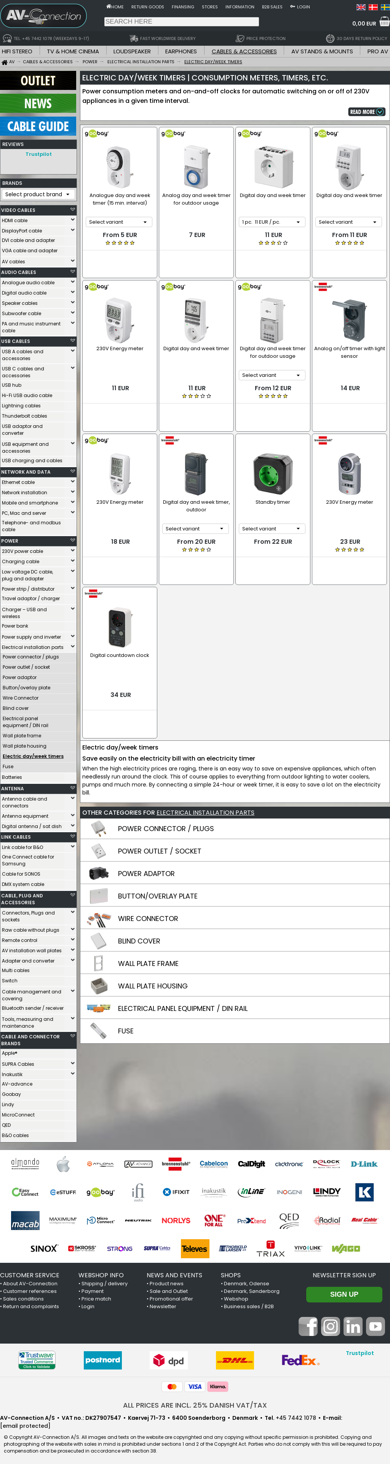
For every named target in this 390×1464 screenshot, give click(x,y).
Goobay (11, 1092)
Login (303, 7)
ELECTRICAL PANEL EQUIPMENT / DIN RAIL (183, 957)
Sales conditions (23, 1297)
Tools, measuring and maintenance (27, 1020)
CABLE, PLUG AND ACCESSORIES (22, 897)
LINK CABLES (16, 835)
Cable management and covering (31, 993)
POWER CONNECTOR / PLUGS (166, 777)
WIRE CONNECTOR (148, 867)
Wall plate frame (22, 733)
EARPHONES (181, 51)
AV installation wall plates (32, 948)
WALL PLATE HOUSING (153, 935)
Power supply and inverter (31, 635)
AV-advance (17, 1082)
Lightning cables (21, 403)
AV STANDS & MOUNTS (322, 51)
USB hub (11, 383)
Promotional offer (171, 1297)
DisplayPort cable (22, 229)
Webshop (236, 1297)
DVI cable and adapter (28, 238)
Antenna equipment (25, 814)
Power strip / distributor (28, 587)
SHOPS (231, 1273)
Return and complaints (31, 1304)
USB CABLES (15, 339)
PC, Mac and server (24, 511)
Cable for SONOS (21, 872)
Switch (10, 978)
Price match (96, 1297)
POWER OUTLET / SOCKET (159, 800)
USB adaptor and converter (22, 427)
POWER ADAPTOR (146, 822)
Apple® (10, 1051)
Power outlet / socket (26, 665)
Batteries (12, 775)
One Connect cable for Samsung (28, 858)
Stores (210, 7)
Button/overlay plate (26, 685)
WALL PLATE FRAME (148, 912)
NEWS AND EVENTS (174, 1273)
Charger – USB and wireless (24, 611)
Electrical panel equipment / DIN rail (25, 720)
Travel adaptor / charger (31, 596)
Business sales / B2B (249, 1304)
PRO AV (378, 51)
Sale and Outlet (169, 1289)
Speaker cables (20, 301)
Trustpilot (39, 154)
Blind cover (16, 706)
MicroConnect (18, 1113)
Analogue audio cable (28, 280)
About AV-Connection (30, 1281)
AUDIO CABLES (18, 270)
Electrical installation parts (33, 645)
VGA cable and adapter (30, 248)
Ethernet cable (18, 480)
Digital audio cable (24, 291)
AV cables (13, 259)
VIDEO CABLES (18, 208)
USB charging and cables (32, 458)
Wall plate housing (24, 744)
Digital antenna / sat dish (32, 824)
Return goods (147, 7)
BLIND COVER (139, 890)
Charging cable (20, 559)
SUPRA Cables (18, 1062)
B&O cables (15, 1133)
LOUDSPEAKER (132, 51)
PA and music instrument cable (31, 325)
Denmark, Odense (246, 1281)
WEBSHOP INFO (101, 1273)
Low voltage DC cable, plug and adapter (27, 573)
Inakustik (12, 1072)
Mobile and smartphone (30, 501)
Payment (93, 1289)
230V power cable (22, 549)
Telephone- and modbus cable (31, 524)
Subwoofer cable (21, 311)
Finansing (183, 7)
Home (117, 7)
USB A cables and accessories (22, 353)
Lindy (8, 1102)
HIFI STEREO (17, 51)
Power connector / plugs (31, 655)
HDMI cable (14, 218)
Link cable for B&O (22, 845)
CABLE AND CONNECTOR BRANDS (30, 1038)
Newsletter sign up (344, 1273)
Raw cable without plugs (30, 928)
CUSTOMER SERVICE (29, 1273)
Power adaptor (20, 675)
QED (6, 1123)
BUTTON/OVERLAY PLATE (158, 845)
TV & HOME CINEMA (73, 51)
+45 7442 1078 (296, 1416)
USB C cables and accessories (23, 370)
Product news (167, 1281)
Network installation (24, 490)
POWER (9, 539)
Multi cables (16, 968)
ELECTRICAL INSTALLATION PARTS (205, 761)
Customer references (30, 1289)
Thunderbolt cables (24, 414)
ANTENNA (12, 786)
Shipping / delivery (105, 1281)
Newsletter (163, 1304)
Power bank (15, 624)
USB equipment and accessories (25, 445)
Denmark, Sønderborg (252, 1289)
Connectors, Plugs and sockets (28, 914)
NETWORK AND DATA (26, 470)
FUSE (126, 980)
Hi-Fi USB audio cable (27, 393)
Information (239, 7)
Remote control (19, 938)
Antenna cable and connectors (24, 800)
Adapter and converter (28, 959)
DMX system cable (23, 882)
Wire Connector (20, 696)
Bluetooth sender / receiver (33, 1006)
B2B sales (272, 7)
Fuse (8, 764)
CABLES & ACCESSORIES (244, 51)
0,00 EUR (364, 23)
